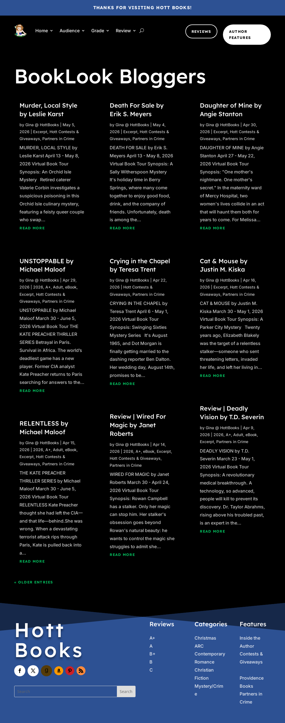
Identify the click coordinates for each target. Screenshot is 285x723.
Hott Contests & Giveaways (135, 458)
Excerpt (40, 131)
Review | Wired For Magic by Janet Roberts (138, 425)
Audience (70, 30)
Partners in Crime (58, 138)
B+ (152, 654)
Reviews (201, 31)
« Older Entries (33, 582)
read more (32, 228)
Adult (58, 287)
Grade (97, 30)
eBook (71, 287)
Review (123, 30)
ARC (199, 646)
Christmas (205, 638)
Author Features (240, 34)
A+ (48, 287)
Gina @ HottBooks (42, 124)
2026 (38, 287)
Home (41, 30)
